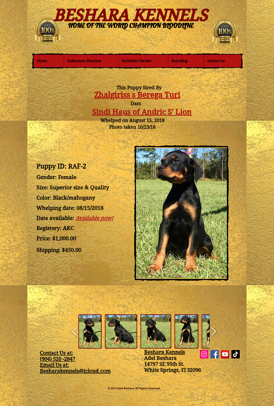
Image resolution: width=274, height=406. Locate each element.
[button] (90, 331)
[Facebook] (214, 354)
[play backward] (74, 331)
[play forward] (213, 331)
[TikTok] (235, 354)
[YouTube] (225, 354)
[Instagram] (204, 354)
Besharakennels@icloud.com (75, 371)
